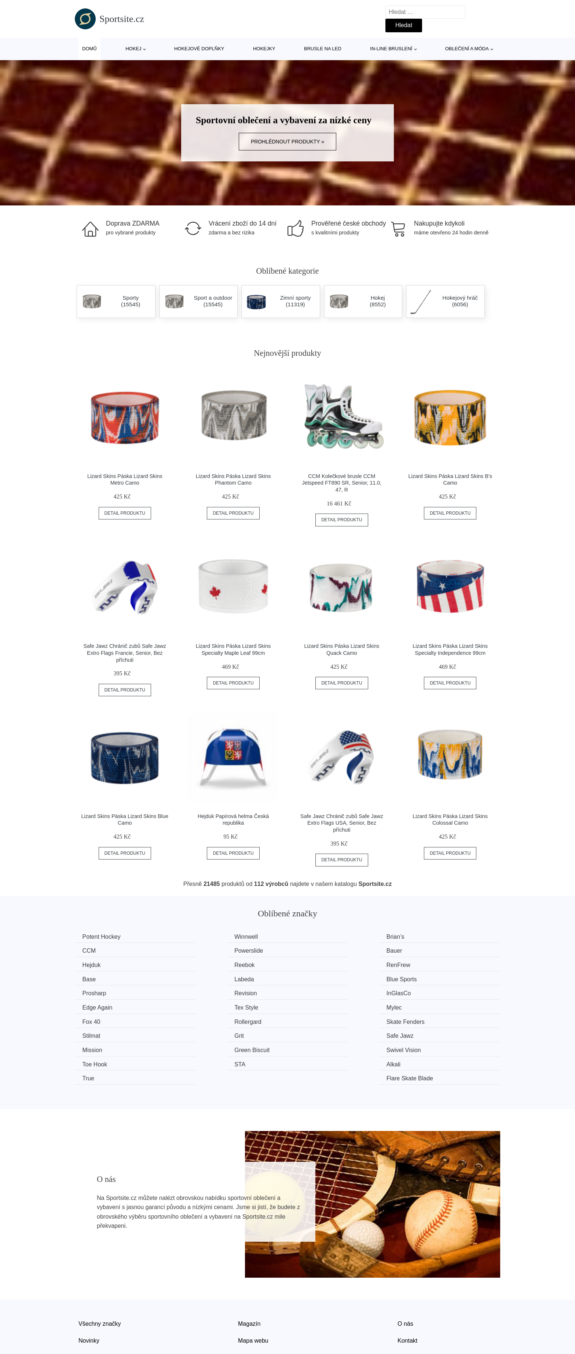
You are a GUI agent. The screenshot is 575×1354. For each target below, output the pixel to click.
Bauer (201, 950)
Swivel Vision (319, 1019)
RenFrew (96, 964)
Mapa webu (253, 1295)
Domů (89, 48)
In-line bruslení (391, 48)
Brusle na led (322, 48)
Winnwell (205, 937)
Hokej (133, 48)
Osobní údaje (255, 1312)
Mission (94, 1019)
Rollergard (425, 992)
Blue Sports (426, 964)
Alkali (200, 1033)
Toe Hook (423, 1019)
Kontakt (407, 1295)
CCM (418, 937)
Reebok (421, 950)
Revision (204, 978)
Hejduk (311, 950)
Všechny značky (99, 1278)
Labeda (312, 964)
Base (199, 964)
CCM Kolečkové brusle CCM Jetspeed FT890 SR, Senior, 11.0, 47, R (341, 483)
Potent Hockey (103, 937)
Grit (307, 1006)
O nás (405, 1278)
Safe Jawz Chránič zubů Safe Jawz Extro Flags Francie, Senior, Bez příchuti (125, 653)
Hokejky (264, 48)
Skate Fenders (103, 1006)
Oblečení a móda (467, 48)
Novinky (88, 1295)
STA (89, 1033)
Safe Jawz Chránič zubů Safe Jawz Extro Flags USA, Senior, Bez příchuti (341, 823)
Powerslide (98, 950)
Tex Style (96, 992)
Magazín (249, 1278)
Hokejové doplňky (199, 48)
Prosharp (96, 978)
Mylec (201, 992)
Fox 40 (311, 992)
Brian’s (311, 937)
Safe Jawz (425, 1006)
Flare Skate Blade (434, 1033)
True (308, 1033)
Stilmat (202, 1006)
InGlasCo (314, 978)
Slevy (85, 1312)
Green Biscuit (210, 1019)
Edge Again (426, 978)
